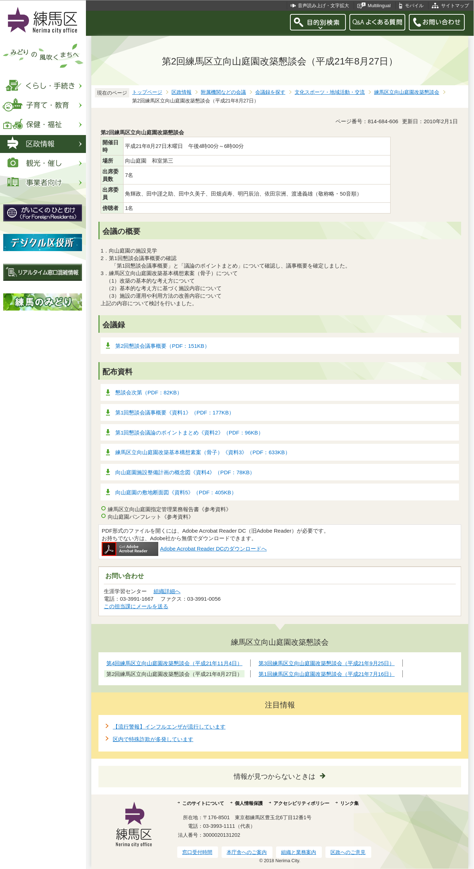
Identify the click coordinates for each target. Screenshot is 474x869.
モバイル (414, 5)
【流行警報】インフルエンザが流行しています (169, 727)
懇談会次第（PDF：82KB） (148, 392)
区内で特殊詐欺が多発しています (153, 739)
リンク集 (349, 803)
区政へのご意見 (348, 852)
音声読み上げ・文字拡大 (323, 5)
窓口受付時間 (197, 852)
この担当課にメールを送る (136, 606)
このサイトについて (203, 803)
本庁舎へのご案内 (247, 852)
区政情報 (181, 92)
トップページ (147, 92)
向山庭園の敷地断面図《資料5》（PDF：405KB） (176, 492)
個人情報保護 (249, 803)
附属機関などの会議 (223, 92)
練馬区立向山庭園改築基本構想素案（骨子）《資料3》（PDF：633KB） (202, 452)
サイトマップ (455, 5)
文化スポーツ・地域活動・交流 (330, 92)
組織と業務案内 (298, 852)
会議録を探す (270, 92)
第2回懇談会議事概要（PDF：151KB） (162, 346)
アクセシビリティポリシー (301, 803)
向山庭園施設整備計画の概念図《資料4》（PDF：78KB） (185, 472)
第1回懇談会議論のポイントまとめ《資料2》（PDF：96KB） (189, 432)
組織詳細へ (167, 591)
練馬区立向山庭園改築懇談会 (406, 92)
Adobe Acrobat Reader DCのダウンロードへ (184, 549)
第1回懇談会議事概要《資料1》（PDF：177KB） (174, 412)
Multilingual (379, 5)
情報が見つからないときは (274, 776)
